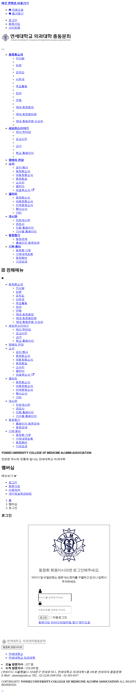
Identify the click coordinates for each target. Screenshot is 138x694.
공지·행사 (22, 352)
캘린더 (20, 370)
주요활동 (21, 303)
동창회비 (21, 442)
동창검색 (21, 427)
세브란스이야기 (19, 325)
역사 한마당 (23, 329)
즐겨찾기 (16, 13)
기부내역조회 (24, 438)
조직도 (20, 295)
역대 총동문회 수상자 (29, 322)
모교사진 (21, 333)
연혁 (19, 310)
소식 (11, 348)
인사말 (20, 288)
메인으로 (84, 622)
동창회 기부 (23, 434)
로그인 (13, 20)
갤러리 (13, 378)
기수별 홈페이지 (26, 416)
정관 (19, 306)
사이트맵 (14, 27)
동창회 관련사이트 (12, 647)
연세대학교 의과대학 (22, 657)
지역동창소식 (24, 389)
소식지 (20, 367)
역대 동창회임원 (26, 318)
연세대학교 (16, 653)
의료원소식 (25, 374)
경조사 (20, 408)
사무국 (20, 299)
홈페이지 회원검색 (28, 423)
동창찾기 (14, 419)
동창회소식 (23, 355)
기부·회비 (15, 431)
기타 (19, 397)
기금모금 (21, 446)
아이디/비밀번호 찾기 (64, 622)
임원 (19, 291)
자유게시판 (23, 404)
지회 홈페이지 (25, 412)
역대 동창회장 (25, 314)
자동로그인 (58, 617)
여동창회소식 (24, 359)
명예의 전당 (16, 344)
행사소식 (21, 393)
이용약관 (14, 489)
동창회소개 (16, 284)
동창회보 (21, 363)
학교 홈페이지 (25, 340)
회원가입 (14, 23)
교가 (19, 337)
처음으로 (16, 9)
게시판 (13, 401)
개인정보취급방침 (20, 493)
